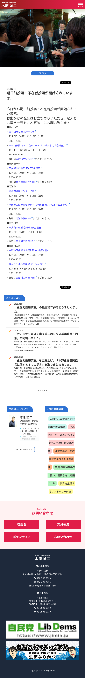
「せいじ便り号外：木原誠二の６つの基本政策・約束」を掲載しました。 (46, 336)
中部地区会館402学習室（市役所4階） (29, 250)
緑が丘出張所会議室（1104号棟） (26, 264)
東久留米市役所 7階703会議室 (24, 168)
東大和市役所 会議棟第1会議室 (25, 227)
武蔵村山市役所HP (25, 277)
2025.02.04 (18, 303)
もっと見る (42, 390)
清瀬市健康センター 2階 (21, 191)
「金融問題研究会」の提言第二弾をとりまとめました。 (46, 309)
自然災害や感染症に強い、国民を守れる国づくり (61, 475)
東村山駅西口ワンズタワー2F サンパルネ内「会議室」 (37, 145)
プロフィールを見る (23, 449)
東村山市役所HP (24, 159)
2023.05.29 (18, 356)
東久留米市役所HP (25, 181)
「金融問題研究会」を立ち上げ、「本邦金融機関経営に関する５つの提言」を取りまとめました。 (46, 362)
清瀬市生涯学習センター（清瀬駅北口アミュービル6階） (39, 204)
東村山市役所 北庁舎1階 (21, 131)
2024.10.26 (18, 330)
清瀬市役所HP (23, 218)
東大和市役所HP (24, 241)
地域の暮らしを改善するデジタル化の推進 (61, 459)
